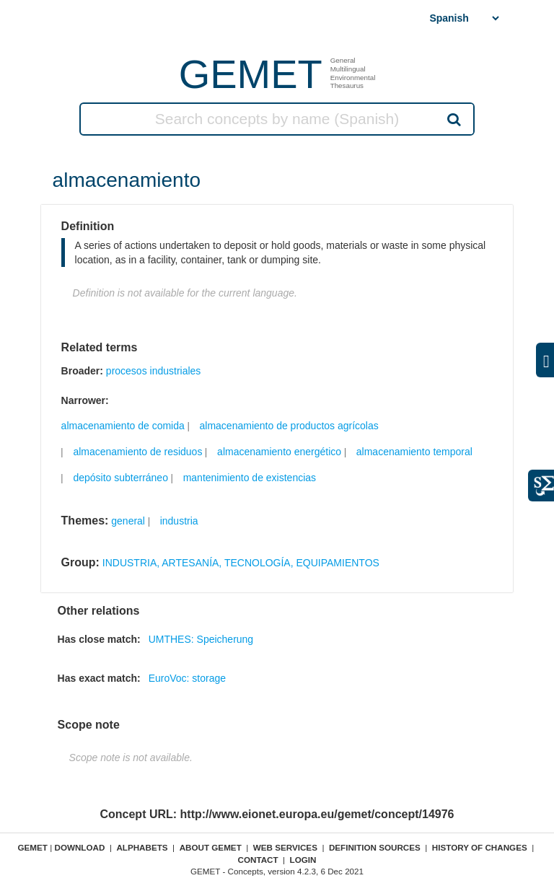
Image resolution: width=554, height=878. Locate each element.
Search (453, 119)
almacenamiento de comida (123, 425)
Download (79, 847)
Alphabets (141, 847)
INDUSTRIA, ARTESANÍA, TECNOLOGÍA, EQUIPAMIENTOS (240, 562)
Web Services (285, 847)
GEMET (250, 74)
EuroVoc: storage (187, 678)
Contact (257, 859)
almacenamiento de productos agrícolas (289, 425)
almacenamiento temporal (414, 451)
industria (179, 521)
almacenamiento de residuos (137, 451)
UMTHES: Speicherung (201, 639)
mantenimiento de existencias (249, 477)
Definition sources (375, 847)
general (128, 521)
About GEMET (211, 847)
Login (303, 859)
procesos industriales (153, 371)
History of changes (479, 847)
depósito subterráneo (120, 477)
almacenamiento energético (279, 451)
